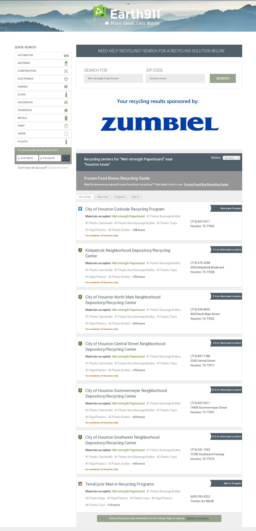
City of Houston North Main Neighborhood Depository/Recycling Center (122, 300)
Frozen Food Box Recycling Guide (206, 184)
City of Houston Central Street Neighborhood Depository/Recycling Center (125, 346)
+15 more (113, 505)
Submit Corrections (197, 518)
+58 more (138, 230)
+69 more (138, 323)
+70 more (138, 276)
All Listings (85, 196)
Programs (119, 196)
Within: (225, 158)
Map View (102, 196)
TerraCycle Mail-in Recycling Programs (119, 484)
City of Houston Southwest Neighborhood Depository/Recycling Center (122, 440)
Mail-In (135, 196)
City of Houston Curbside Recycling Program (124, 209)
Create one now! (58, 167)
